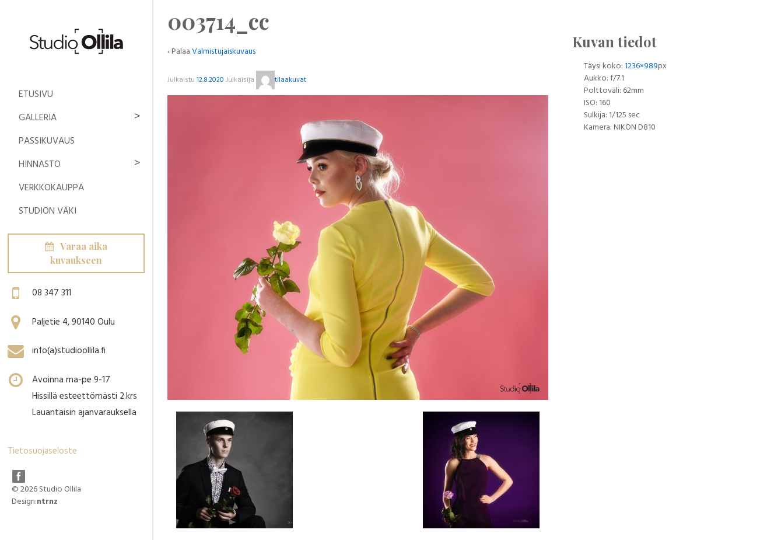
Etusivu (36, 94)
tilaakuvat (281, 80)
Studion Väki (47, 211)
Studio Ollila (59, 489)
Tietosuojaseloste (42, 451)
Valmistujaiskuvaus (223, 51)
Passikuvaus (47, 141)
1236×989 (641, 66)
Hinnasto (40, 164)
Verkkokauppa (51, 188)
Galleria (38, 118)
